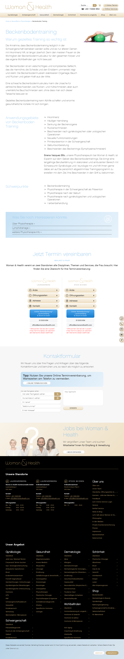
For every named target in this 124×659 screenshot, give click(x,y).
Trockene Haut (69, 592)
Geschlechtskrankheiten (73, 579)
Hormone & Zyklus (71, 618)
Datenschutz (97, 538)
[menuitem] (13, 15)
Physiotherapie (26, 21)
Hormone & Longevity (88, 15)
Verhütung (10, 612)
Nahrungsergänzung (100, 605)
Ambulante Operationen (15, 569)
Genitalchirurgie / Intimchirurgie (18, 582)
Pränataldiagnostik (13, 628)
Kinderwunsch (11, 608)
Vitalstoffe (68, 634)
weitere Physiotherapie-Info (26, 232)
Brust (8, 572)
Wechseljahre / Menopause (16, 615)
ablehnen (99, 653)
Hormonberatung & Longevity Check (77, 611)
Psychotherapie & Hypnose (46, 598)
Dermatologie (58, 15)
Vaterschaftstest (98, 611)
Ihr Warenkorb (97, 614)
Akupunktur (40, 566)
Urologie (39, 612)
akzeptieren (112, 653)
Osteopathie (41, 589)
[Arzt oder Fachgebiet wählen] (41, 394)
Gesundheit (44, 15)
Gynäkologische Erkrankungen (18, 585)
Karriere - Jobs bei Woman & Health (105, 495)
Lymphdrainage (20, 228)
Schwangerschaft (28, 15)
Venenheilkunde (70, 598)
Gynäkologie (13, 15)
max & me (96, 569)
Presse (95, 528)
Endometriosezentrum (14, 575)
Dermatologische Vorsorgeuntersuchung (77, 569)
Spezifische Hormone (44, 608)
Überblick (9, 556)
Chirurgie (39, 569)
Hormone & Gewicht (72, 614)
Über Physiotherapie (22, 223)
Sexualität (9, 605)
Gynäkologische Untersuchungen (19, 589)
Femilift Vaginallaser (14, 579)
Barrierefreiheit (98, 535)
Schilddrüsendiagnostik (45, 602)
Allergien (67, 562)
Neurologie (40, 585)
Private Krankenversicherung (103, 525)
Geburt (8, 634)
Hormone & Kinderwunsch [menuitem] (74, 624)
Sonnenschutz (69, 589)
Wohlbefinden (72, 604)
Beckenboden (97, 595)
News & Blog (97, 512)
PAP (7, 598)
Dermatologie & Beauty (101, 598)
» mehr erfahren (73, 452)
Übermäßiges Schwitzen (73, 595)
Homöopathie (41, 579)
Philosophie (97, 518)
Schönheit (72, 15)
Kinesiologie (41, 582)
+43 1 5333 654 (16, 496)
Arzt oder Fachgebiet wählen (30, 391)
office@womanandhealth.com (43, 325)
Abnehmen (96, 562)
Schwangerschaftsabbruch (16, 602)
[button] (43, 290)
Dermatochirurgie (71, 566)
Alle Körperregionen (100, 585)
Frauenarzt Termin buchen (16, 562)
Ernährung (40, 572)
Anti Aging (68, 628)
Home (8, 21)
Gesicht (95, 572)
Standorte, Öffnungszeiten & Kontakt (105, 492)
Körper (95, 579)
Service (95, 505)
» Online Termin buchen (36, 383)
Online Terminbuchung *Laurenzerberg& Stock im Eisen (43, 314)
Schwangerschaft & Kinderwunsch (105, 608)
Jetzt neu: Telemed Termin (16, 559)
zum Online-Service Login (102, 502)
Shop (103, 15)
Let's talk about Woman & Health (105, 515)
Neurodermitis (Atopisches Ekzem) (77, 585)
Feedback (96, 499)
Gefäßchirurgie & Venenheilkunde (49, 575)
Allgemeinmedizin (43, 559)
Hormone (9, 592)
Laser (94, 582)
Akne (66, 559)
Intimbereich (97, 575)
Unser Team (96, 489)
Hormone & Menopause (73, 621)
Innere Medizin (41, 562)
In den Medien (97, 521)
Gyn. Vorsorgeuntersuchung (16, 566)
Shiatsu (39, 605)
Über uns (112, 15)
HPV (7, 595)
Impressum (96, 531)
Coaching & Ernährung (73, 631)
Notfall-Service (98, 508)
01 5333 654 (43, 320)
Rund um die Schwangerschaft (17, 631)
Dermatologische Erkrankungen (76, 572)
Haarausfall (68, 582)
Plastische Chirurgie (44, 595)
